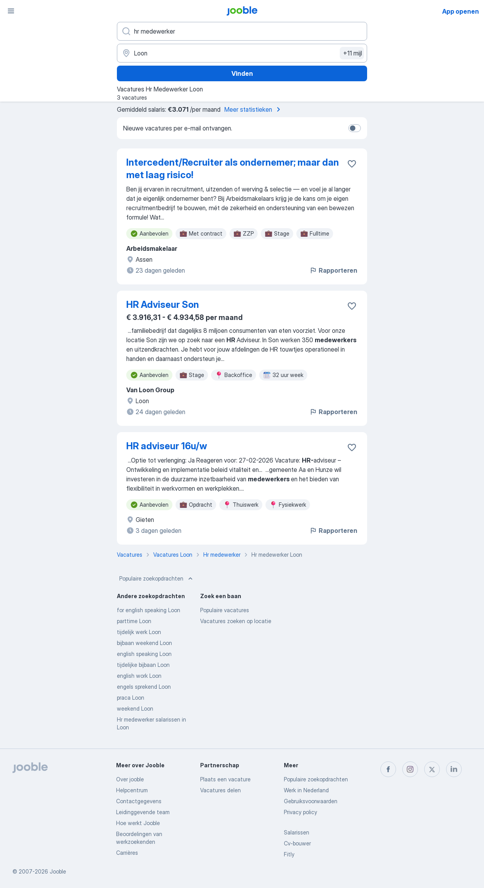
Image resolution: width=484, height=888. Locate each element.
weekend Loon (135, 708)
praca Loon (130, 697)
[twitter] (432, 769)
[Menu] (11, 11)
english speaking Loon (144, 653)
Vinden (242, 73)
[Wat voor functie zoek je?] (242, 31)
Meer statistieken (253, 109)
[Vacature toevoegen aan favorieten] (352, 163)
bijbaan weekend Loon (144, 643)
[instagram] (410, 769)
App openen (460, 11)
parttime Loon (134, 621)
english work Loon (139, 675)
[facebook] (388, 769)
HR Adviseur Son (162, 304)
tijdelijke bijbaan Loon (143, 664)
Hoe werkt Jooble (138, 823)
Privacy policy (300, 812)
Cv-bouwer (297, 843)
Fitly (289, 854)
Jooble (58, 871)
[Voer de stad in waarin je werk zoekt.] (242, 53)
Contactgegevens (138, 801)
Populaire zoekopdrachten (156, 578)
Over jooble (130, 779)
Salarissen (296, 832)
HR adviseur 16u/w (166, 446)
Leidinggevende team (143, 812)
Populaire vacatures (224, 610)
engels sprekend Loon (144, 686)
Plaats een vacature (225, 779)
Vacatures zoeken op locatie (235, 621)
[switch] (354, 128)
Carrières (127, 852)
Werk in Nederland (306, 790)
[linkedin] (454, 769)
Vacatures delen (220, 790)
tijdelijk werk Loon (139, 632)
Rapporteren (333, 270)
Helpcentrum (132, 790)
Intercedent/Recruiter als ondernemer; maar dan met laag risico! (232, 168)
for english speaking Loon (148, 610)
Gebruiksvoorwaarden (310, 801)
